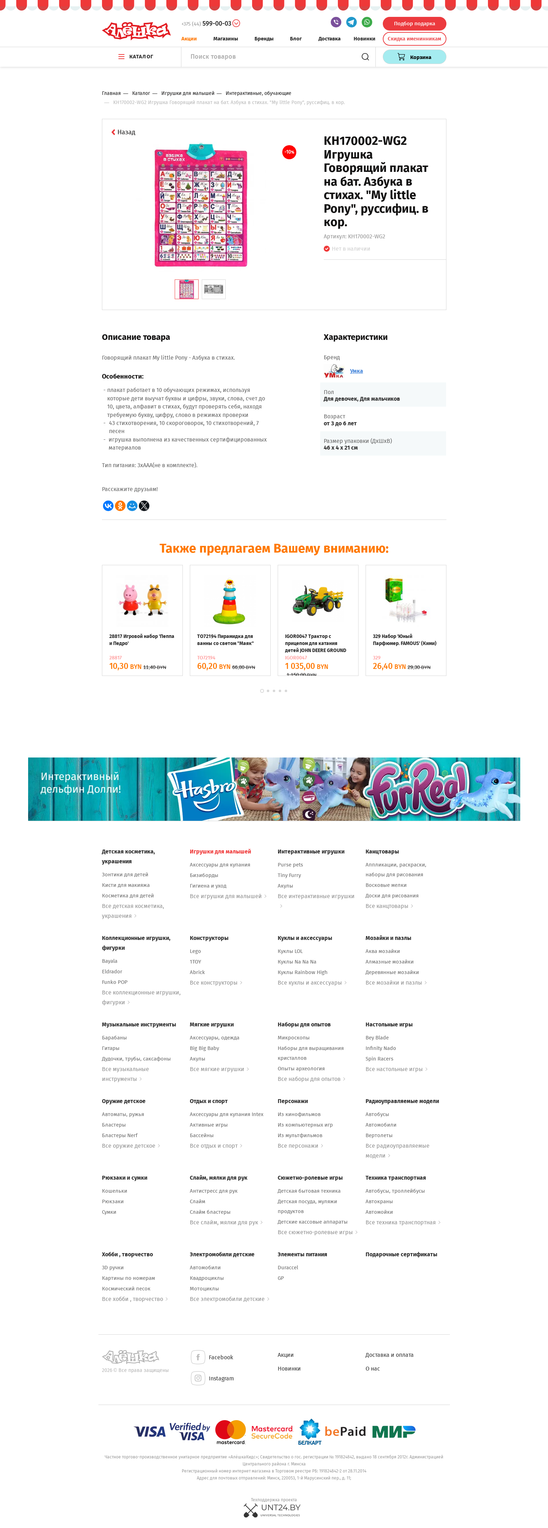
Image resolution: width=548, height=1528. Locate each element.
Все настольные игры (396, 1069)
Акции (189, 39)
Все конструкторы (216, 982)
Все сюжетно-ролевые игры (317, 1232)
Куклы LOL (290, 951)
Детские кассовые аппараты (313, 1222)
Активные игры (209, 1125)
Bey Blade (377, 1037)
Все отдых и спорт (216, 1145)
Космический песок (126, 1288)
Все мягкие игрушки (219, 1069)
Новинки (364, 39)
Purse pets (290, 865)
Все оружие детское (131, 1145)
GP (281, 1278)
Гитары (111, 1048)
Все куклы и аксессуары (312, 982)
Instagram (212, 1378)
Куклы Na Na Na (297, 962)
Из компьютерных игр (305, 1125)
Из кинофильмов (299, 1114)
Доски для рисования (392, 895)
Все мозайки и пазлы (396, 982)
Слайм (197, 1201)
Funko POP (115, 982)
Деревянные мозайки (392, 972)
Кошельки (114, 1191)
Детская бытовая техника (309, 1191)
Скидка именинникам (414, 39)
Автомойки (379, 1212)
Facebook (211, 1357)
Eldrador (112, 971)
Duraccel (288, 1267)
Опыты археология (301, 1068)
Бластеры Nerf (119, 1135)
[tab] (186, 289)
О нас (373, 1368)
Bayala (109, 961)
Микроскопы (294, 1037)
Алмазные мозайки (390, 962)
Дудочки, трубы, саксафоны (136, 1059)
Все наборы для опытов (311, 1079)
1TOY (195, 962)
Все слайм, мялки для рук (226, 1222)
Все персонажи (300, 1145)
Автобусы (377, 1114)
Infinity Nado (381, 1048)
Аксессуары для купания (220, 865)
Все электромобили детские (229, 1299)
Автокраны (379, 1201)
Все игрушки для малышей (228, 896)
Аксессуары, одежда (214, 1037)
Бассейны (202, 1135)
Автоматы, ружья (123, 1114)
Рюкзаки (113, 1201)
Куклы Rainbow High (303, 972)
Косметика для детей (128, 895)
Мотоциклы (204, 1288)
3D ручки (113, 1267)
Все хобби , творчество (135, 1299)
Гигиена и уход (208, 886)
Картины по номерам (128, 1278)
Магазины (225, 39)
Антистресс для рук (214, 1191)
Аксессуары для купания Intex (226, 1114)
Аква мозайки (383, 951)
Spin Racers (379, 1059)
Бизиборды (204, 875)
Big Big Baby (204, 1048)
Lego (195, 951)
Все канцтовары (389, 906)
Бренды (263, 39)
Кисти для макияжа (126, 885)
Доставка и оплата (390, 1355)
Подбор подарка (414, 23)
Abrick (197, 972)
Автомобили (381, 1125)
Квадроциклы (207, 1278)
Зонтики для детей (125, 874)
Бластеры (114, 1125)
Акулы (285, 886)
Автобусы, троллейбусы (395, 1191)
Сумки (109, 1212)
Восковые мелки (386, 885)
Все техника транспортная (403, 1222)
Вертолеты (379, 1135)
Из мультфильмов (300, 1135)
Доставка (329, 39)
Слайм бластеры (210, 1212)
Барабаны (114, 1037)
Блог (296, 39)
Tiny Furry (289, 875)
